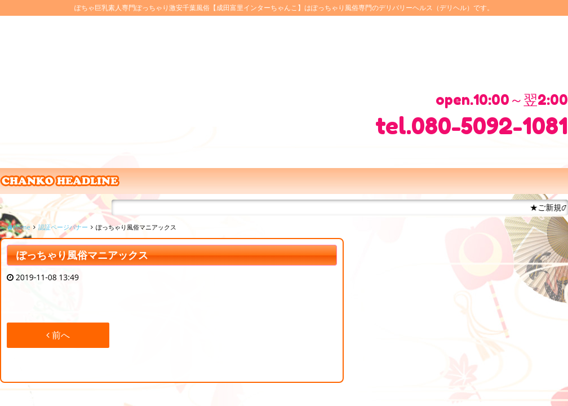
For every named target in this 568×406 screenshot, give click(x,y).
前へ (58, 335)
